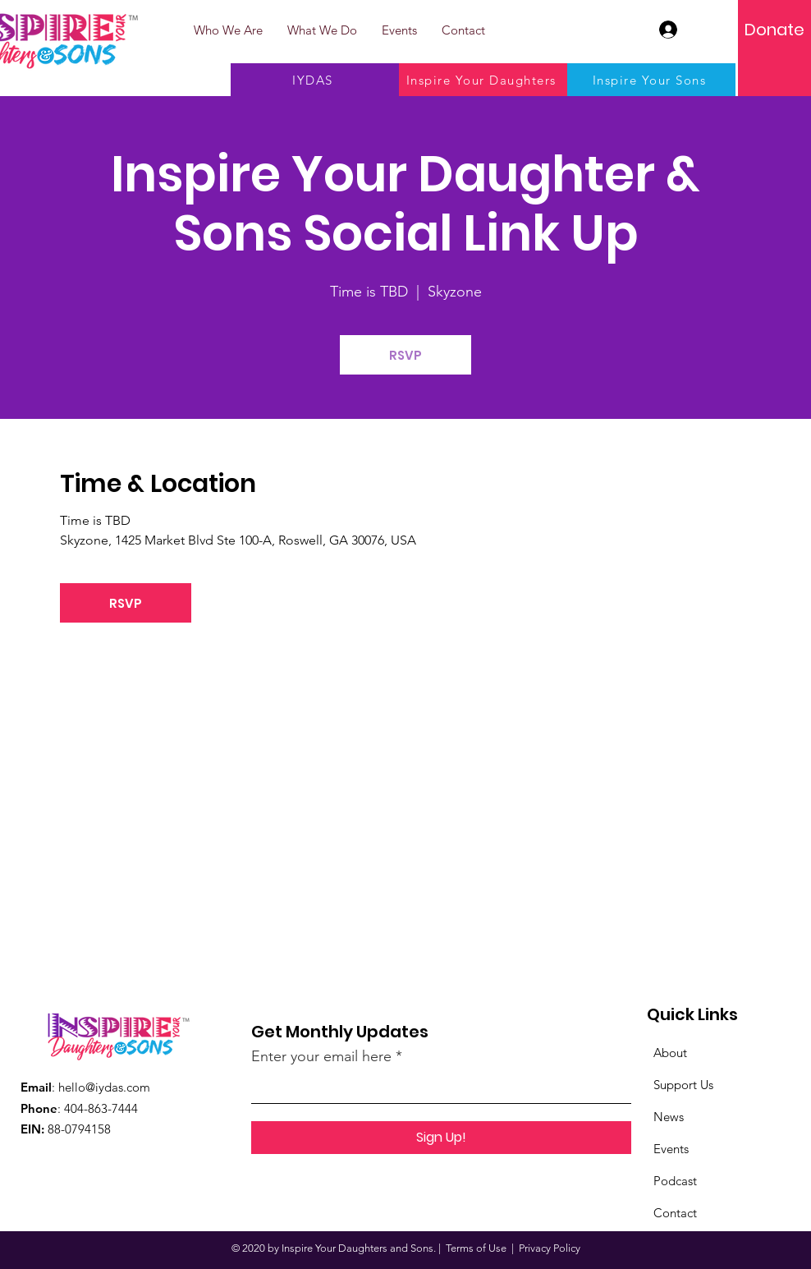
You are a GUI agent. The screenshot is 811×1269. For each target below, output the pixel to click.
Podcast (675, 1181)
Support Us (683, 1084)
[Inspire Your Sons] (651, 79)
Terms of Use (476, 1248)
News (668, 1116)
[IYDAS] (315, 79)
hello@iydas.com (104, 1087)
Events (671, 1148)
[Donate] (774, 29)
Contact (675, 1213)
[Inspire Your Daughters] (483, 79)
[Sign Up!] (441, 1137)
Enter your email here (321, 1056)
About (670, 1052)
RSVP (405, 355)
